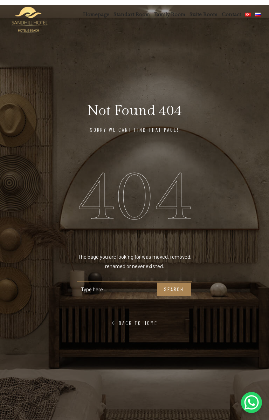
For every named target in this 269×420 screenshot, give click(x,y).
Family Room (169, 15)
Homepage (96, 15)
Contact (231, 15)
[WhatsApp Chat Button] (251, 402)
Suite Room (203, 15)
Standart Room (131, 15)
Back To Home (134, 322)
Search (174, 289)
